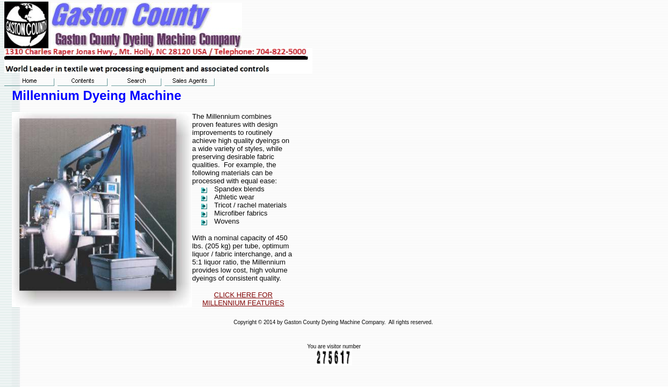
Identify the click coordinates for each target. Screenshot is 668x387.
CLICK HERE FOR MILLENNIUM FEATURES (243, 299)
